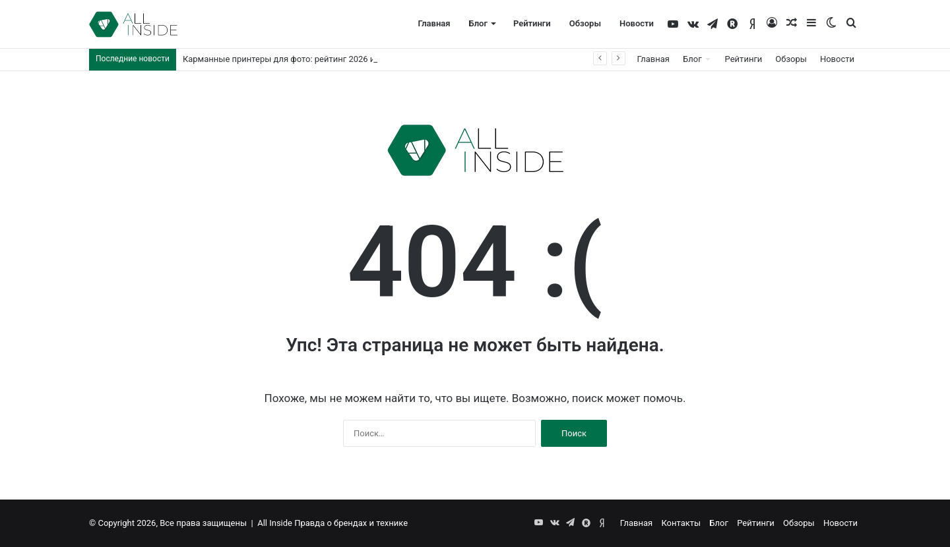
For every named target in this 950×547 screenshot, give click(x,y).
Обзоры (585, 23)
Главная (434, 23)
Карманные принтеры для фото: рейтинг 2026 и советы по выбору (317, 59)
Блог (478, 23)
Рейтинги (532, 23)
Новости (636, 23)
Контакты (681, 523)
